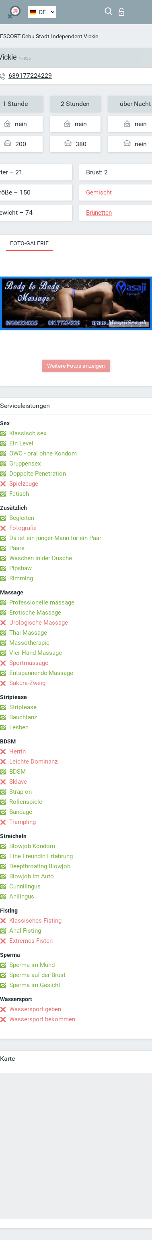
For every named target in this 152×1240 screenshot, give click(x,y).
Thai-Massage (28, 632)
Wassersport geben (35, 1009)
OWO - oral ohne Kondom (43, 453)
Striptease (23, 707)
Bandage (20, 812)
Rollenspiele (25, 801)
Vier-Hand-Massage (35, 652)
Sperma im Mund (32, 965)
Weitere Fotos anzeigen (76, 365)
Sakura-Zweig (27, 683)
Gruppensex (25, 463)
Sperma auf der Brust (37, 975)
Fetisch (19, 493)
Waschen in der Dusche (40, 558)
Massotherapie (29, 642)
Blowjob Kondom (32, 846)
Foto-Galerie (29, 243)
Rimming (21, 578)
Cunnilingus (25, 886)
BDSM (17, 771)
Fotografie (23, 528)
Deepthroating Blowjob (39, 866)
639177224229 (30, 75)
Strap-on (20, 791)
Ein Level (21, 443)
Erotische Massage (35, 612)
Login (121, 11)
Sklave (18, 781)
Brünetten (99, 212)
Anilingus (21, 896)
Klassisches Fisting (35, 920)
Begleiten (21, 518)
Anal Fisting (25, 930)
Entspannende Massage (41, 673)
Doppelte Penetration (37, 473)
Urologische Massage (38, 622)
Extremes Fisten (31, 940)
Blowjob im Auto (31, 876)
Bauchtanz (23, 717)
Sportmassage (28, 663)
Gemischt (99, 192)
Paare (17, 548)
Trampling (22, 822)
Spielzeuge (23, 483)
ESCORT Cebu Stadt (24, 36)
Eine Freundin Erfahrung (41, 856)
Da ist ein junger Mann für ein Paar (55, 538)
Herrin (17, 751)
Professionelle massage (41, 602)
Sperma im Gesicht (34, 985)
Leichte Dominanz (33, 761)
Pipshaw (20, 568)
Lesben (19, 727)
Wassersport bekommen (42, 1019)
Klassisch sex (27, 433)
